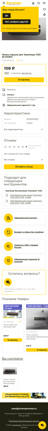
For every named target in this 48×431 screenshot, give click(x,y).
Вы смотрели (12, 358)
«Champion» (16, 425)
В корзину (24, 79)
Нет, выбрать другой (16, 22)
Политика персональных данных (24, 421)
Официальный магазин (25, 218)
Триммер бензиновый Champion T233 (23, 191)
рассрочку (26, 73)
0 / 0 (20, 60)
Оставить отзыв (24, 166)
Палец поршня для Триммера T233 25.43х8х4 (9, 381)
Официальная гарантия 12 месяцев (27, 260)
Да (6, 15)
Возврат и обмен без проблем (29, 232)
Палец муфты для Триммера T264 (10, 326)
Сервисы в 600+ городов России (26, 246)
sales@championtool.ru (24, 409)
